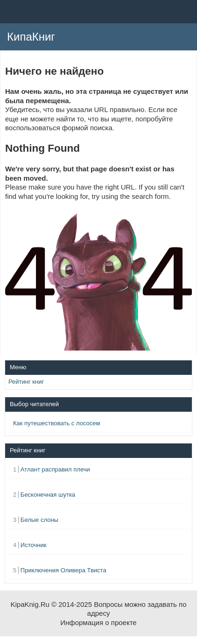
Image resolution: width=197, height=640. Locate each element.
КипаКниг (31, 36)
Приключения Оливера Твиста (63, 570)
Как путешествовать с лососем (56, 423)
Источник (34, 545)
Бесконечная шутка (48, 494)
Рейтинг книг (26, 381)
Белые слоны (39, 519)
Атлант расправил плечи (55, 469)
